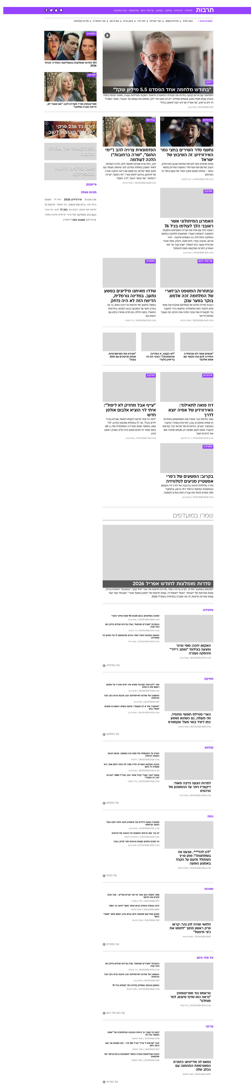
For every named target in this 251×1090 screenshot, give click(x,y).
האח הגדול (184, 21)
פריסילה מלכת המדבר (51, 215)
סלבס (153, 3)
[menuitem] (185, 3)
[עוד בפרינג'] (154, 1082)
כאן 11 (60, 209)
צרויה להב (87, 220)
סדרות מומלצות (78, 21)
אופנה (85, 3)
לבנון (53, 210)
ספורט (175, 3)
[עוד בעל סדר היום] (154, 1013)
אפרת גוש (111, 21)
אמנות (44, 200)
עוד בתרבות (117, 11)
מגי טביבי (45, 210)
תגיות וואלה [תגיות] (85, 192)
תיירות (111, 3)
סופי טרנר (68, 215)
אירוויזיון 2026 (168, 21)
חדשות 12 (46, 205)
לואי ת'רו (138, 21)
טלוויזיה (185, 11)
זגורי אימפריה (96, 21)
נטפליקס (78, 215)
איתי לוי (54, 200)
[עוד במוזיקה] (154, 734)
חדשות (187, 3)
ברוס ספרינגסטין (73, 205)
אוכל (134, 3)
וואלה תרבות (124, 183)
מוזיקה (165, 11)
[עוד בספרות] (154, 944)
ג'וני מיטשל (58, 205)
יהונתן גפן (70, 210)
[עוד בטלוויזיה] (154, 665)
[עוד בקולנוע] (154, 803)
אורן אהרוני (87, 200)
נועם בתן (88, 215)
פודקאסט (130, 11)
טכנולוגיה (98, 3)
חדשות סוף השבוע (84, 210)
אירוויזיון (175, 11)
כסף (143, 3)
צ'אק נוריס (125, 21)
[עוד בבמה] (154, 876)
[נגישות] (5, 3)
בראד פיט (88, 205)
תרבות (164, 3)
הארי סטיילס (152, 21)
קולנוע (156, 11)
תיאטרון (63, 220)
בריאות (123, 3)
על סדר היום (144, 11)
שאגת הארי (75, 220)
